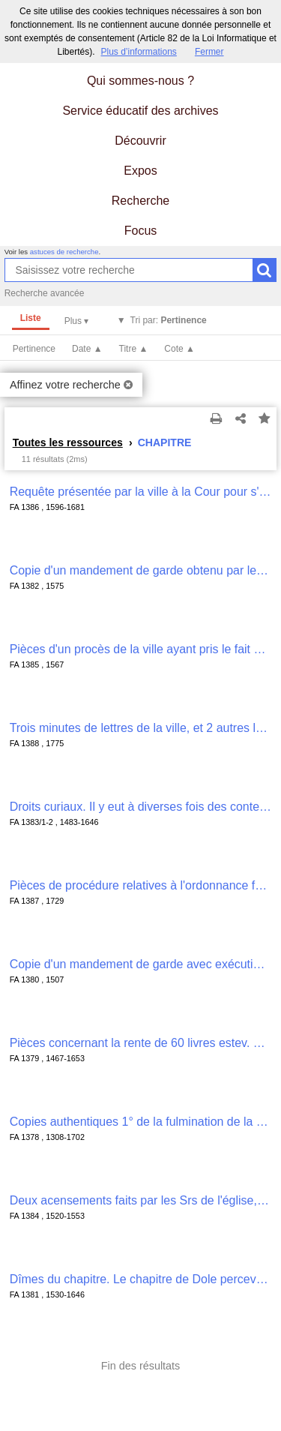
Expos (140, 170)
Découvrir (140, 140)
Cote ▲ (179, 349)
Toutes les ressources (68, 442)
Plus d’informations (138, 51)
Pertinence (34, 349)
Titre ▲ (133, 349)
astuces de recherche (64, 252)
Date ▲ (87, 349)
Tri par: (168, 320)
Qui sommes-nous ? (140, 80)
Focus (140, 230)
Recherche (140, 200)
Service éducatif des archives (140, 110)
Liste (30, 318)
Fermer (209, 51)
